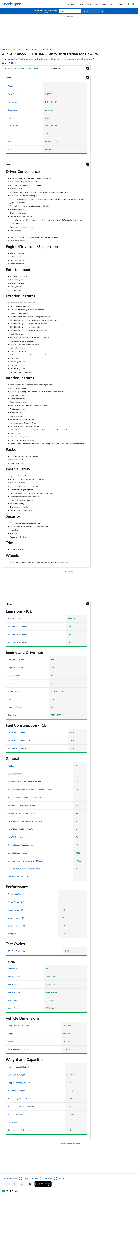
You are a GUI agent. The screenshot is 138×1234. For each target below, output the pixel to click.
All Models (12, 63)
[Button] (46, 68)
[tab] (46, 77)
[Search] (133, 4)
